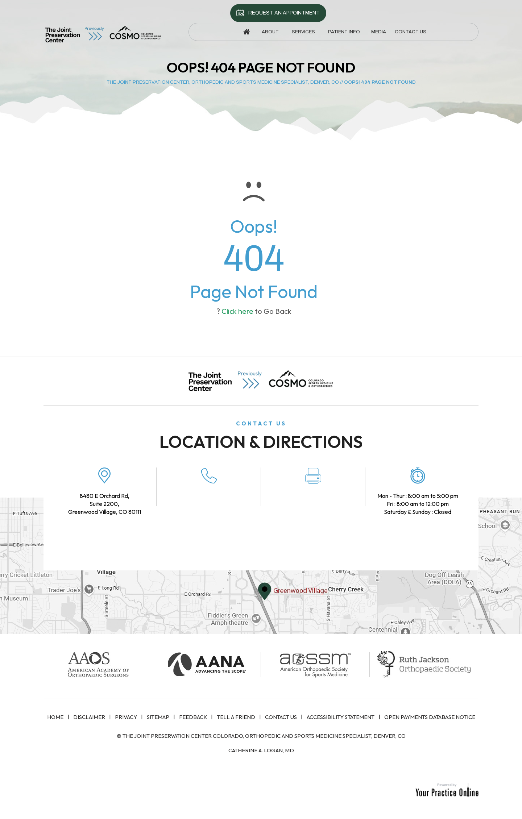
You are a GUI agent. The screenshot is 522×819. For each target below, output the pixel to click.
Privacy (126, 717)
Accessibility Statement (340, 717)
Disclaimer (89, 717)
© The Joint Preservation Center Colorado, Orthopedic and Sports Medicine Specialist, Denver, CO (261, 735)
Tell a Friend (236, 717)
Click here (237, 311)
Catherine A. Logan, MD (261, 750)
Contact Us (281, 717)
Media (378, 31)
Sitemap (158, 717)
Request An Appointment (284, 13)
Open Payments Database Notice (429, 717)
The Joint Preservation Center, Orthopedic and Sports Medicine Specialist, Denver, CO (223, 82)
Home (55, 717)
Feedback (193, 717)
